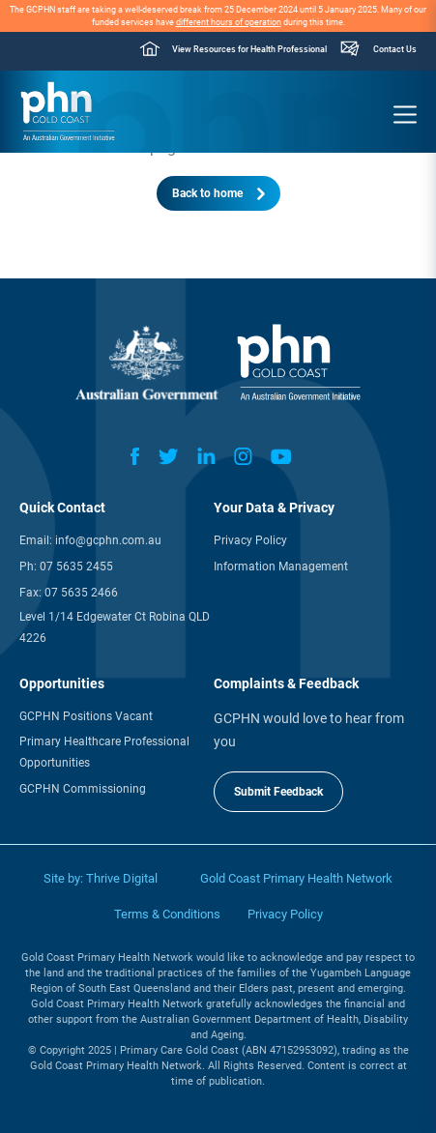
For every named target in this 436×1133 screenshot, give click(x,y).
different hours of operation (228, 22)
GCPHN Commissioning (82, 789)
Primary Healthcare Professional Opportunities (104, 752)
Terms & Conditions (167, 914)
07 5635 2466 (81, 592)
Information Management (281, 566)
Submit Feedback (278, 792)
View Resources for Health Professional (249, 49)
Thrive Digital (122, 878)
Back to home (207, 193)
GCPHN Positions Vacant (86, 716)
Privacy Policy (250, 540)
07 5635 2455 (76, 566)
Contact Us (395, 49)
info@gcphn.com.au (108, 540)
